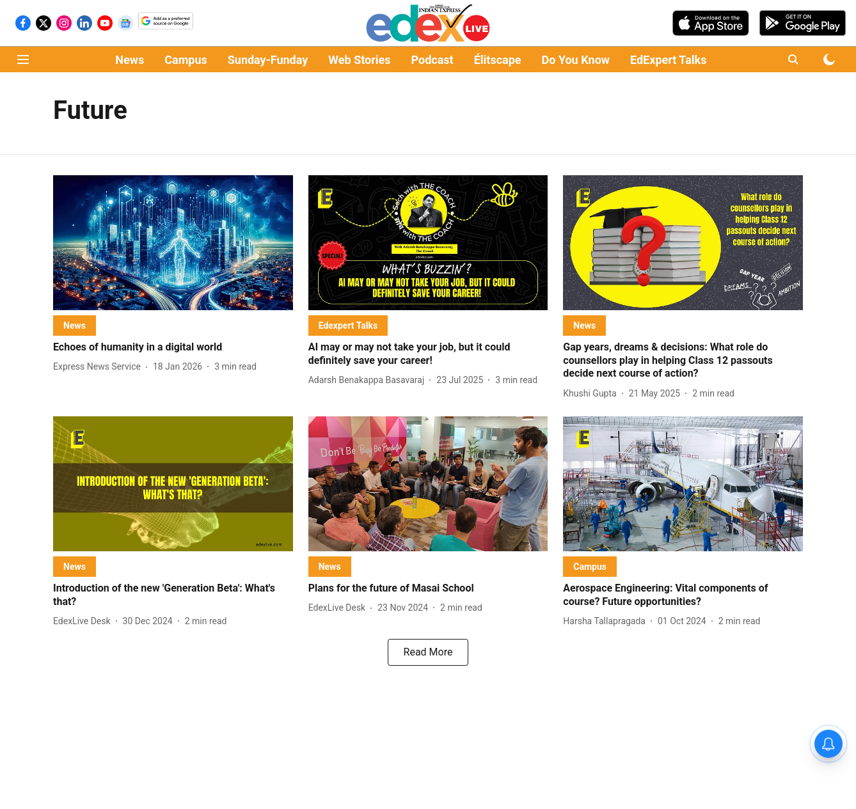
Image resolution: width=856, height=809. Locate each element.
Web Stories (359, 60)
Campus (185, 60)
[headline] (173, 347)
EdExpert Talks (668, 60)
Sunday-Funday (268, 60)
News (129, 60)
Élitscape (497, 60)
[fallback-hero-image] (173, 242)
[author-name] (99, 366)
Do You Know (576, 60)
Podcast (432, 60)
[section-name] (74, 325)
